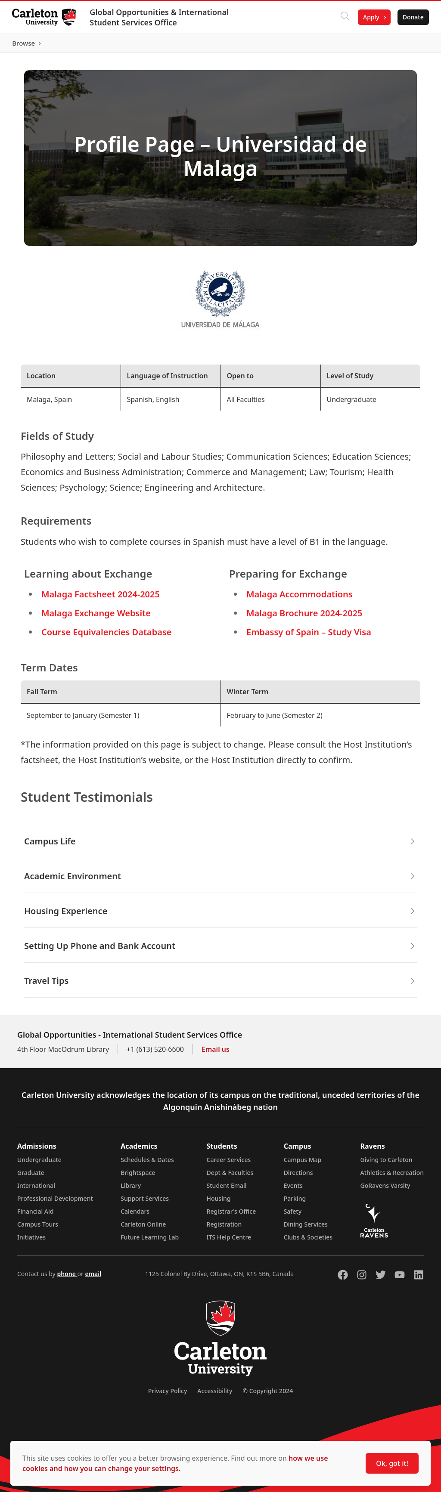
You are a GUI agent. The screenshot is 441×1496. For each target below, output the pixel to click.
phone (67, 1278)
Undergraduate (39, 1164)
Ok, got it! (392, 1463)
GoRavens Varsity (385, 1190)
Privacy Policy (167, 1395)
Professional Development (55, 1203)
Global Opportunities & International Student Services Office (160, 17)
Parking (295, 1203)
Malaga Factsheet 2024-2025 (100, 598)
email (93, 1278)
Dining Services (306, 1228)
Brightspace (138, 1177)
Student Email (227, 1190)
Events (293, 1190)
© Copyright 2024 (267, 1395)
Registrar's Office (231, 1216)
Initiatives (31, 1241)
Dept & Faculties (230, 1177)
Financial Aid (35, 1216)
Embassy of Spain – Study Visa (308, 636)
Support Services (145, 1203)
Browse (410, 45)
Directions (298, 1177)
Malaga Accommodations (299, 598)
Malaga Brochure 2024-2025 (304, 617)
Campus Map (303, 1164)
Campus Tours (37, 1228)
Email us (216, 1053)
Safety (293, 1216)
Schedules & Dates (147, 1164)
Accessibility (214, 1395)
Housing (219, 1203)
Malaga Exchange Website (96, 617)
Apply (369, 17)
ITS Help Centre (229, 1241)
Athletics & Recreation (392, 1177)
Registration (224, 1228)
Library (131, 1190)
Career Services (229, 1164)
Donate (411, 17)
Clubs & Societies (308, 1241)
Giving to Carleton (386, 1164)
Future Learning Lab (150, 1241)
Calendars (135, 1216)
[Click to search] (343, 17)
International (36, 1190)
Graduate (30, 1177)
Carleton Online (143, 1228)
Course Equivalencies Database (106, 636)
